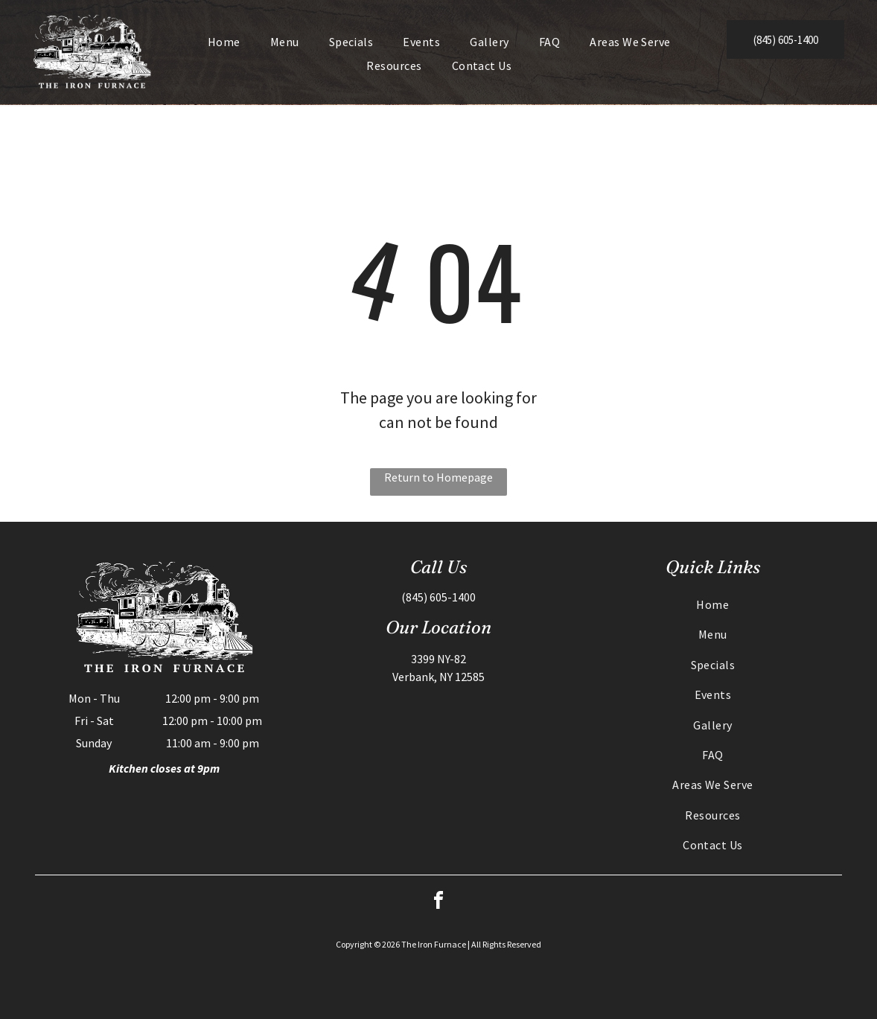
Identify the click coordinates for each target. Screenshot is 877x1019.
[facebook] (438, 902)
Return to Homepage (438, 477)
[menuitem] (224, 42)
